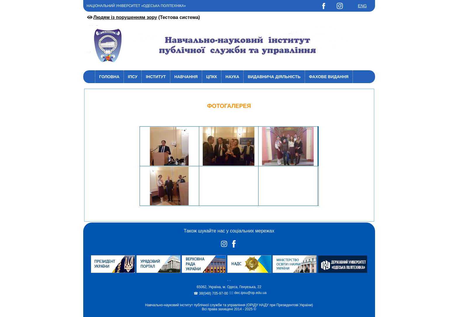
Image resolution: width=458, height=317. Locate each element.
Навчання (186, 76)
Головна (109, 76)
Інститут (156, 76)
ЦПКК (211, 76)
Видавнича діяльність (274, 76)
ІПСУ (133, 76)
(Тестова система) (143, 17)
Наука (232, 76)
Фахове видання (328, 76)
